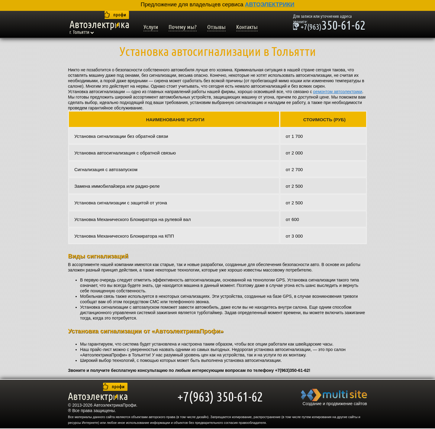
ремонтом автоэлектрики (337, 91)
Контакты (247, 27)
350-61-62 (329, 26)
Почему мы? (183, 27)
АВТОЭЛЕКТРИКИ (270, 4)
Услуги (150, 27)
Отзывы (216, 27)
